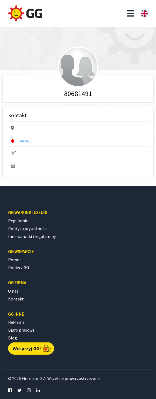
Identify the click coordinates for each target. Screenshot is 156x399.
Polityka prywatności (27, 228)
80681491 (25, 141)
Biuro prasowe (21, 330)
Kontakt (16, 299)
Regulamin (18, 220)
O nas (13, 291)
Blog (12, 338)
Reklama (16, 322)
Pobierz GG (18, 267)
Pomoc (14, 259)
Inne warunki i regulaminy (32, 236)
